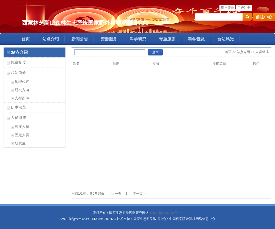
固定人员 (22, 135)
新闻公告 (80, 39)
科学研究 (138, 39)
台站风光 (225, 39)
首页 (25, 39)
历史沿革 (18, 107)
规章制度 (18, 62)
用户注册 (244, 8)
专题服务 (167, 39)
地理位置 (22, 82)
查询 (155, 52)
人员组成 (18, 118)
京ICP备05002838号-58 (166, 213)
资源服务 (109, 39)
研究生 (20, 143)
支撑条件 (22, 98)
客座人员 (22, 127)
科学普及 (196, 39)
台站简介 (18, 73)
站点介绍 (50, 39)
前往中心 (264, 17)
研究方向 (22, 90)
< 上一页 (115, 194)
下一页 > (139, 194)
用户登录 (227, 8)
